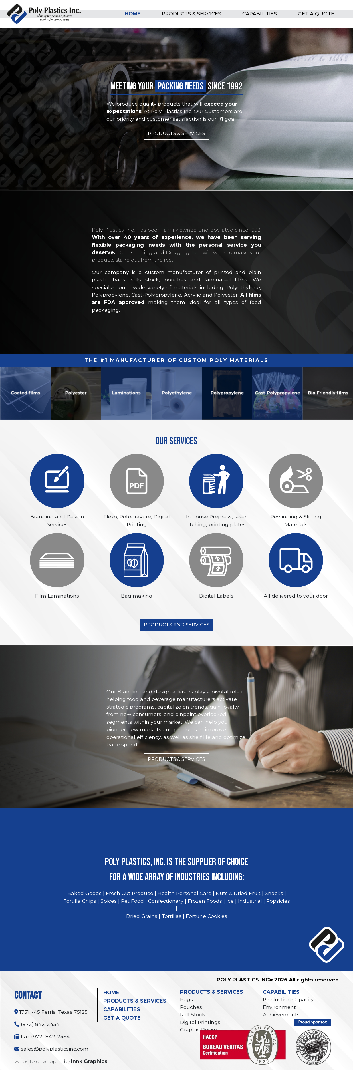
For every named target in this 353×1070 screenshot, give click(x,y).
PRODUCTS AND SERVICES (176, 624)
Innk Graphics (89, 1061)
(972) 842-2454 (37, 1024)
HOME (133, 14)
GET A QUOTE (316, 14)
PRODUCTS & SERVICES (191, 14)
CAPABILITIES (259, 14)
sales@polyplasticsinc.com (51, 1049)
